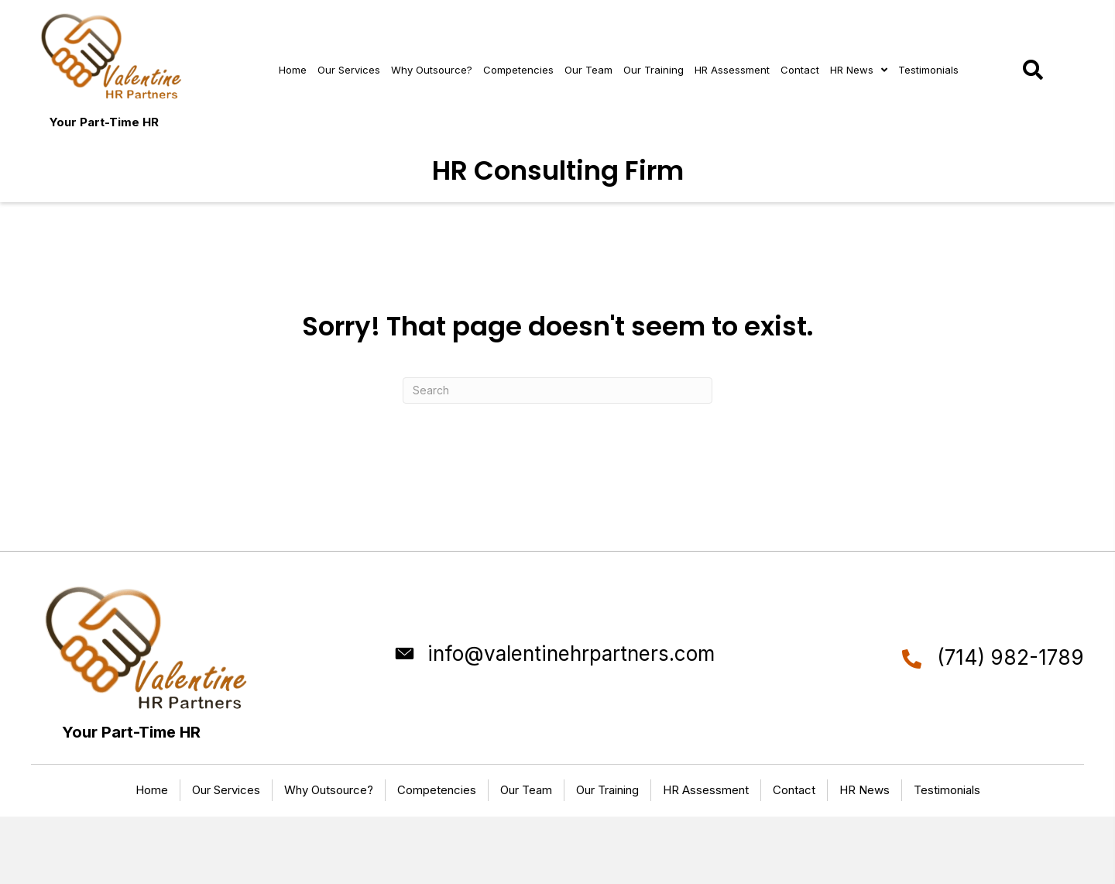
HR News (864, 790)
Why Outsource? (328, 790)
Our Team (526, 790)
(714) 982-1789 (1010, 657)
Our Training (607, 790)
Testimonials (947, 790)
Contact (794, 790)
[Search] (557, 390)
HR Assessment (706, 790)
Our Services (226, 790)
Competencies (436, 790)
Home (152, 790)
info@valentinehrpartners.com (571, 654)
